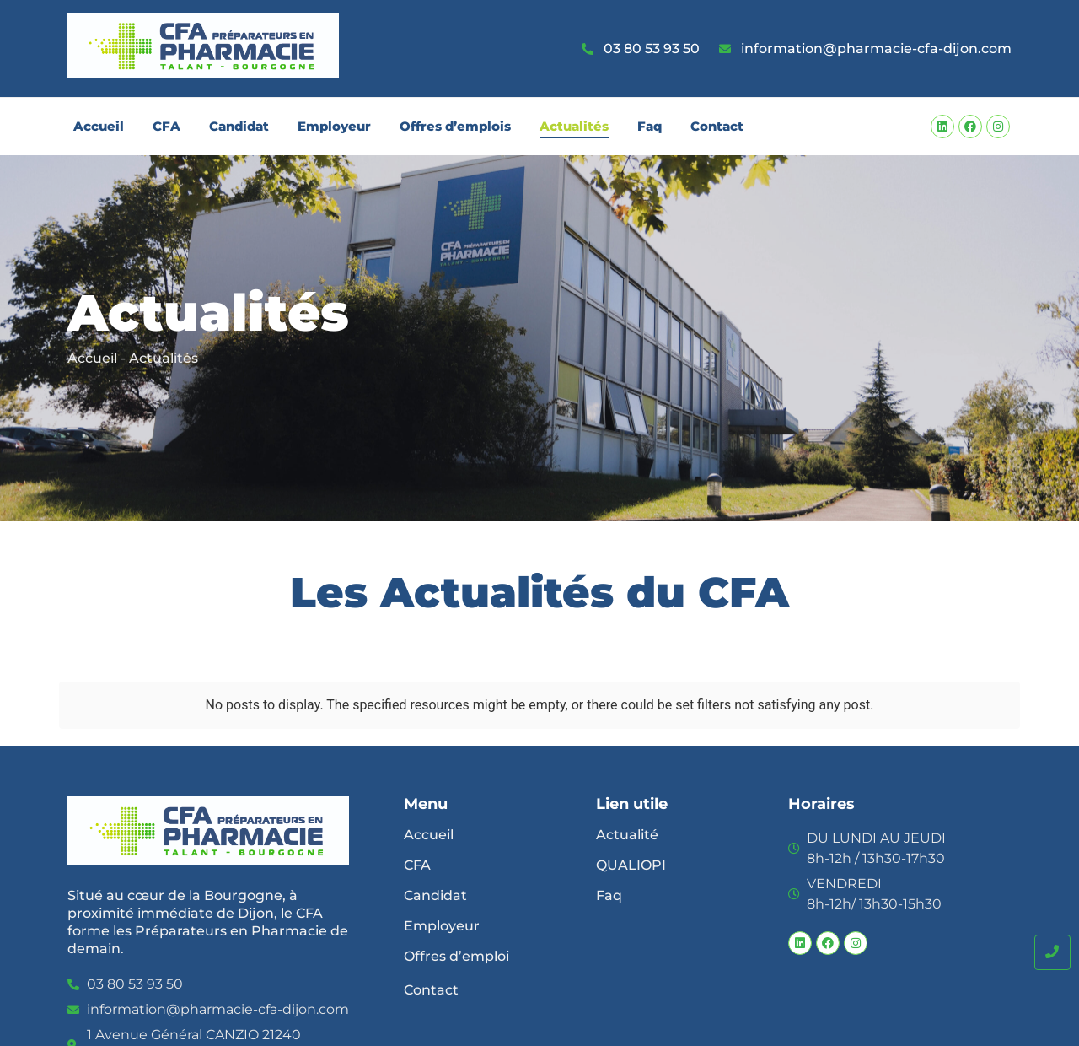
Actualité (627, 835)
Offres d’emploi (456, 956)
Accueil (98, 126)
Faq (649, 126)
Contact (716, 126)
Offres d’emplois (455, 126)
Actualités (574, 126)
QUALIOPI (631, 865)
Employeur (334, 126)
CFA (166, 126)
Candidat (239, 126)
